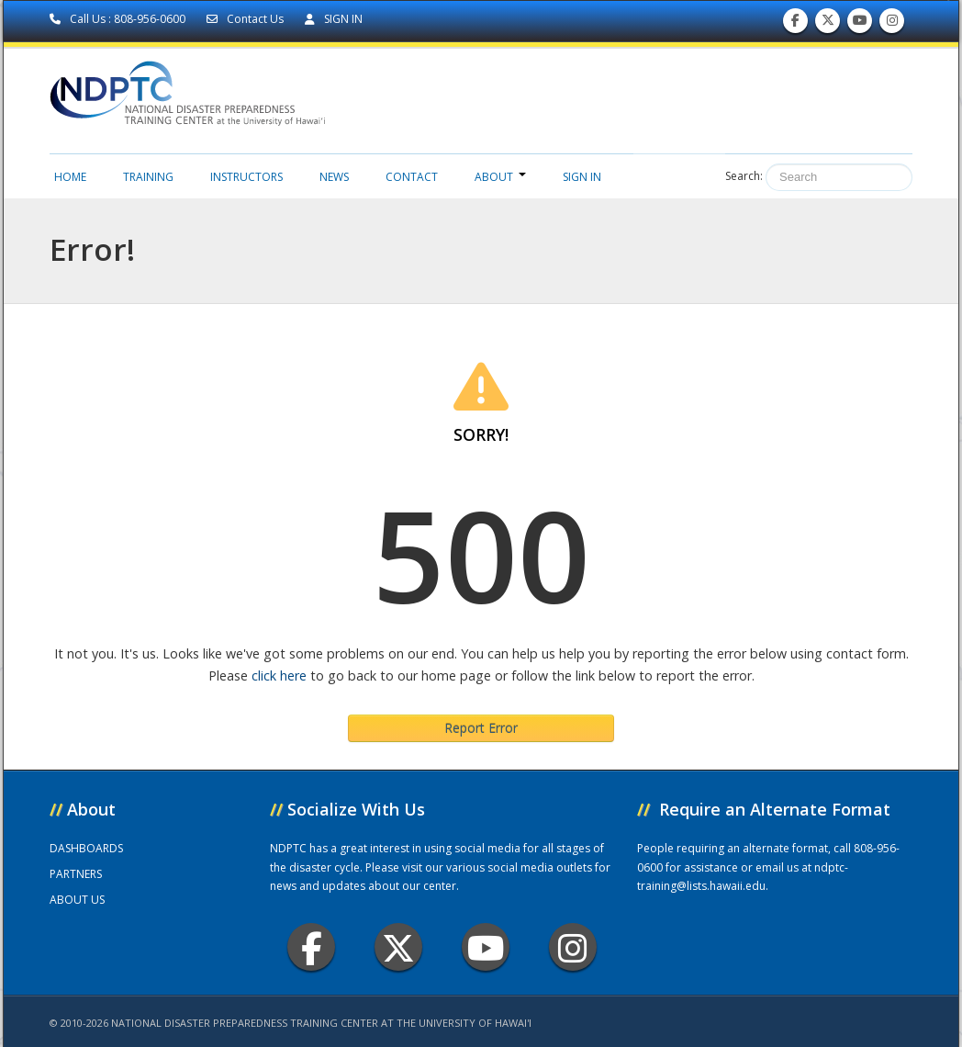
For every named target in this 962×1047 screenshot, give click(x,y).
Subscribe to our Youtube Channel (860, 24)
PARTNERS (76, 874)
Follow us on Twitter (828, 24)
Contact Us (246, 19)
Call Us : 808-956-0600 (119, 19)
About (500, 177)
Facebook (311, 947)
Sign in (582, 177)
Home (70, 177)
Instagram (572, 947)
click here (279, 675)
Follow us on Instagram (892, 24)
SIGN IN (334, 19)
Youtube (486, 947)
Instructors (246, 177)
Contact (412, 177)
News (334, 177)
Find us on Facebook (795, 24)
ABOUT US (77, 899)
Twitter (398, 947)
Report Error (481, 728)
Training (148, 177)
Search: (744, 176)
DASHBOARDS (86, 848)
